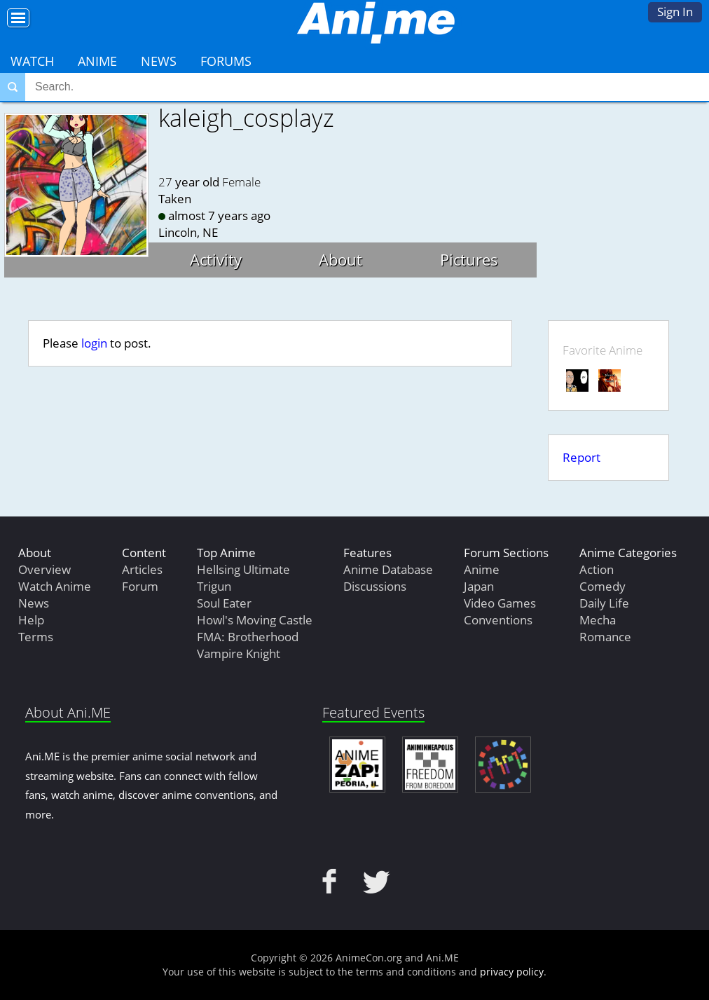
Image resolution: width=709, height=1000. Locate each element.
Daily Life (604, 603)
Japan (479, 586)
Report (581, 457)
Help (31, 620)
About (340, 259)
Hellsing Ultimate (243, 569)
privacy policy (512, 971)
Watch (32, 61)
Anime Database (388, 569)
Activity (216, 259)
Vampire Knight (238, 653)
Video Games (500, 603)
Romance (605, 637)
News (159, 61)
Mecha (597, 620)
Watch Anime (54, 586)
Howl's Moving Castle (254, 620)
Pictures (469, 259)
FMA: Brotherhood (247, 637)
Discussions (374, 586)
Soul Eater (224, 603)
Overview (44, 569)
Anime (97, 61)
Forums (226, 61)
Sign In (675, 12)
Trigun (214, 586)
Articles (142, 569)
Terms (35, 637)
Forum (140, 586)
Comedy (602, 586)
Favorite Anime (602, 350)
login (94, 343)
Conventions (498, 620)
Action (596, 569)
